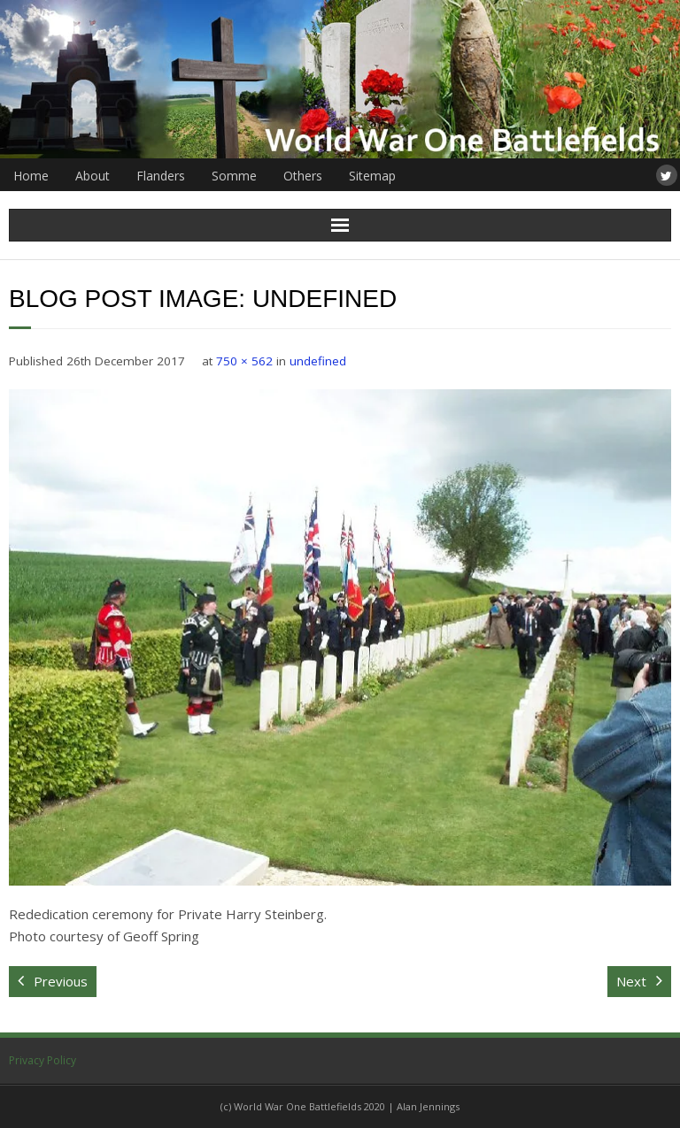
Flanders (160, 175)
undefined (318, 361)
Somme (234, 175)
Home (31, 175)
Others (302, 175)
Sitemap (372, 175)
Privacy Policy (42, 1060)
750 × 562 (244, 361)
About (92, 175)
